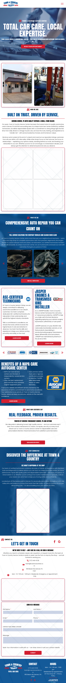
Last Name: (37, 609)
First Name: (6, 609)
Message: (6, 635)
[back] (3, 263)
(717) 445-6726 (34, 560)
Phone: (35, 618)
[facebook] (55, 542)
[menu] (62, 4)
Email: (5, 618)
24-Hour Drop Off (50, 674)
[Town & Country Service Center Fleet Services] (18, 164)
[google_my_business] (59, 542)
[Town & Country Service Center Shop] (18, 194)
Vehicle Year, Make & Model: (12, 627)
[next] (62, 263)
